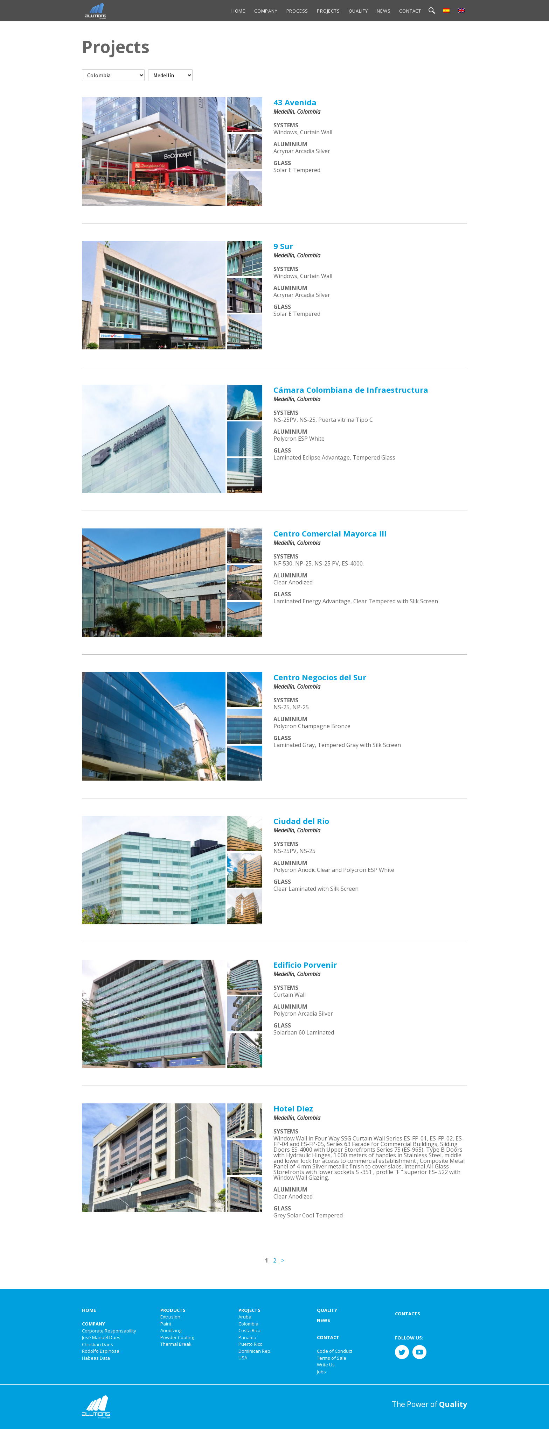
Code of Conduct (334, 1351)
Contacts (407, 1313)
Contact (410, 11)
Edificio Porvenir (305, 964)
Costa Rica (249, 1330)
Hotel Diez (293, 1108)
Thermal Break (176, 1344)
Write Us (326, 1365)
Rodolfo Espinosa (100, 1351)
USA (242, 1358)
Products (173, 1310)
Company (266, 11)
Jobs (321, 1371)
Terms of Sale (331, 1358)
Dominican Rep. (254, 1351)
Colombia (248, 1324)
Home (238, 11)
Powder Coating (177, 1337)
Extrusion (170, 1317)
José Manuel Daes (101, 1337)
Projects (328, 11)
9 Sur (283, 246)
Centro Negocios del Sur (319, 677)
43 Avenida (295, 102)
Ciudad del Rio (301, 821)
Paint (165, 1324)
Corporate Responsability (109, 1331)
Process (297, 11)
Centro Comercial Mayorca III (330, 533)
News (383, 11)
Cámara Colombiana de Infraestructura (350, 389)
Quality (358, 11)
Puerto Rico (250, 1344)
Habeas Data (96, 1358)
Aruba (244, 1317)
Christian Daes (97, 1344)
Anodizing (170, 1330)
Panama (247, 1337)
